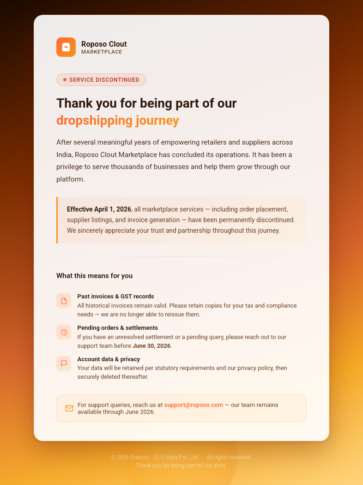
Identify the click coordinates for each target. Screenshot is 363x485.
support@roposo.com (193, 404)
